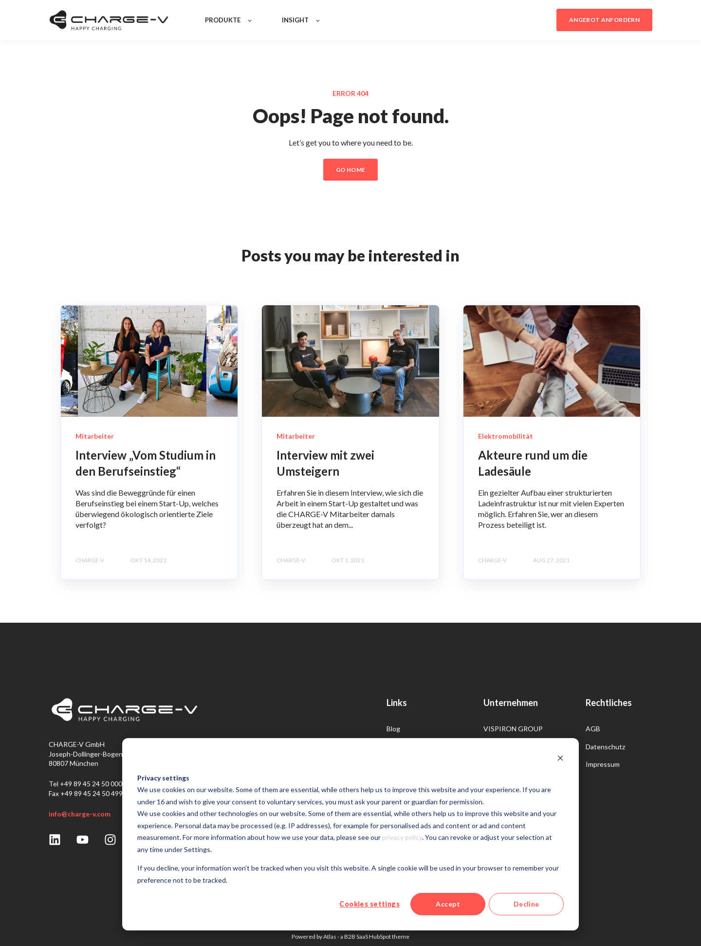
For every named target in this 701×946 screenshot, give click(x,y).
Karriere (399, 764)
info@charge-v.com (80, 814)
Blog (393, 728)
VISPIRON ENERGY (514, 746)
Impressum (603, 764)
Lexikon (398, 746)
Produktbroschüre (415, 799)
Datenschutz (605, 746)
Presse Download (413, 782)
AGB (593, 728)
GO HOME (351, 169)
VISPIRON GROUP (513, 728)
